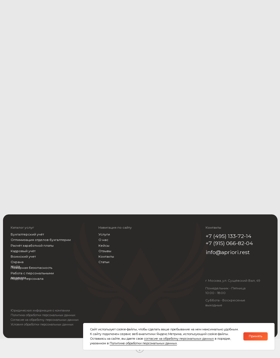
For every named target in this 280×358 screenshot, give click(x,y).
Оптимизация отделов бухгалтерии (41, 240)
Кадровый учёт (23, 251)
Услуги (104, 234)
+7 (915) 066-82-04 (229, 243)
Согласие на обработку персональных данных (45, 320)
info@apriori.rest (228, 252)
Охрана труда (17, 264)
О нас (103, 240)
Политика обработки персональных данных (43, 315)
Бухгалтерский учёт (27, 234)
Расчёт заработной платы (32, 246)
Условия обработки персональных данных (42, 324)
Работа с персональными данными (32, 275)
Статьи (103, 262)
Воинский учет (23, 256)
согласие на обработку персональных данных (179, 338)
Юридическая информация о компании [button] (40, 310)
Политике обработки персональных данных (143, 343)
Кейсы (103, 246)
